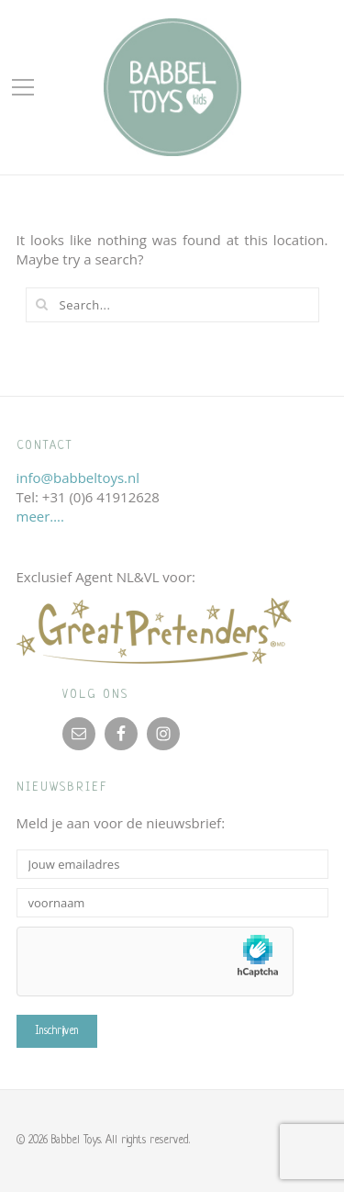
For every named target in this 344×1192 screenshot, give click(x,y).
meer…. (40, 516)
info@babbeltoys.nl (78, 477)
